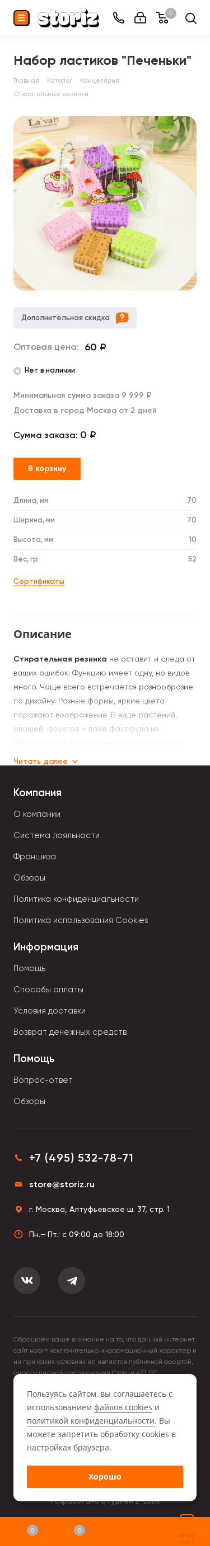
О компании (36, 814)
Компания (37, 792)
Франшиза (34, 857)
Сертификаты (38, 581)
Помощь (29, 968)
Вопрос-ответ (43, 1080)
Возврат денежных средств (70, 1032)
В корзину (47, 468)
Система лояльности (56, 835)
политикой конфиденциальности (91, 1420)
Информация (45, 946)
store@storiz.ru (62, 1184)
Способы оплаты (48, 989)
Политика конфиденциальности (76, 899)
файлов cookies (123, 1407)
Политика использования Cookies (80, 920)
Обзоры (29, 878)
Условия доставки (49, 1011)
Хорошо (105, 1476)
